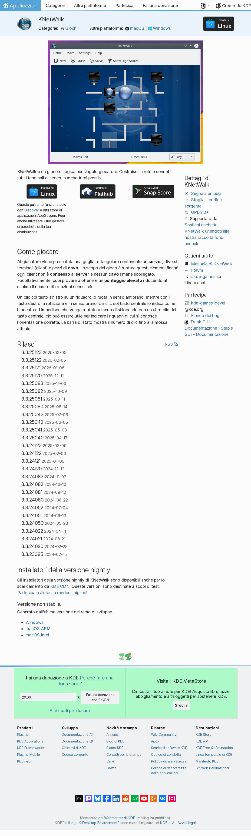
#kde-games (203, 276)
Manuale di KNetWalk (212, 263)
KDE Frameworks (30, 748)
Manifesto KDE (207, 761)
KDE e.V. (202, 741)
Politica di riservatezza (168, 761)
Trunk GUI (200, 321)
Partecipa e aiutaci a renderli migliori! (52, 592)
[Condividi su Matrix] (79, 796)
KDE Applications (30, 741)
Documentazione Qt (77, 741)
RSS (171, 344)
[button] (205, 5)
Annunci (112, 734)
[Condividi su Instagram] (172, 796)
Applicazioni (20, 6)
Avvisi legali (187, 823)
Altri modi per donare (70, 710)
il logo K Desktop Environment (93, 823)
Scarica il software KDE (169, 748)
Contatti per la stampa (123, 754)
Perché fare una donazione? (85, 680)
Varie (110, 761)
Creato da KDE (236, 5)
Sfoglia (181, 705)
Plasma (23, 734)
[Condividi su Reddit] (125, 796)
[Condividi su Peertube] (153, 796)
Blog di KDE (115, 741)
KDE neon (24, 761)
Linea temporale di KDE (214, 754)
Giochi (68, 28)
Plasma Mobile (28, 754)
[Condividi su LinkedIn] (116, 796)
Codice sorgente (75, 754)
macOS (135, 28)
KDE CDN (59, 586)
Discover (31, 210)
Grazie (111, 768)
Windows (159, 28)
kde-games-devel (208, 303)
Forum (197, 270)
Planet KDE (114, 748)
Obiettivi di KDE (74, 748)
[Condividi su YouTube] (144, 796)
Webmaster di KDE (119, 818)
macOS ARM (38, 628)
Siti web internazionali (213, 768)
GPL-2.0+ (200, 212)
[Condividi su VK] (162, 796)
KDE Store (203, 734)
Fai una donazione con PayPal (100, 697)
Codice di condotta (166, 754)
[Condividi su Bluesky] (97, 796)
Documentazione (201, 328)
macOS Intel (37, 634)
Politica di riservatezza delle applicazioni (168, 770)
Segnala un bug (206, 193)
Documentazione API (78, 734)
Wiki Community (163, 734)
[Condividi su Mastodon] (88, 796)
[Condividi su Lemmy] (135, 796)
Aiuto (155, 741)
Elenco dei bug (205, 315)
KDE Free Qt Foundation (214, 748)
